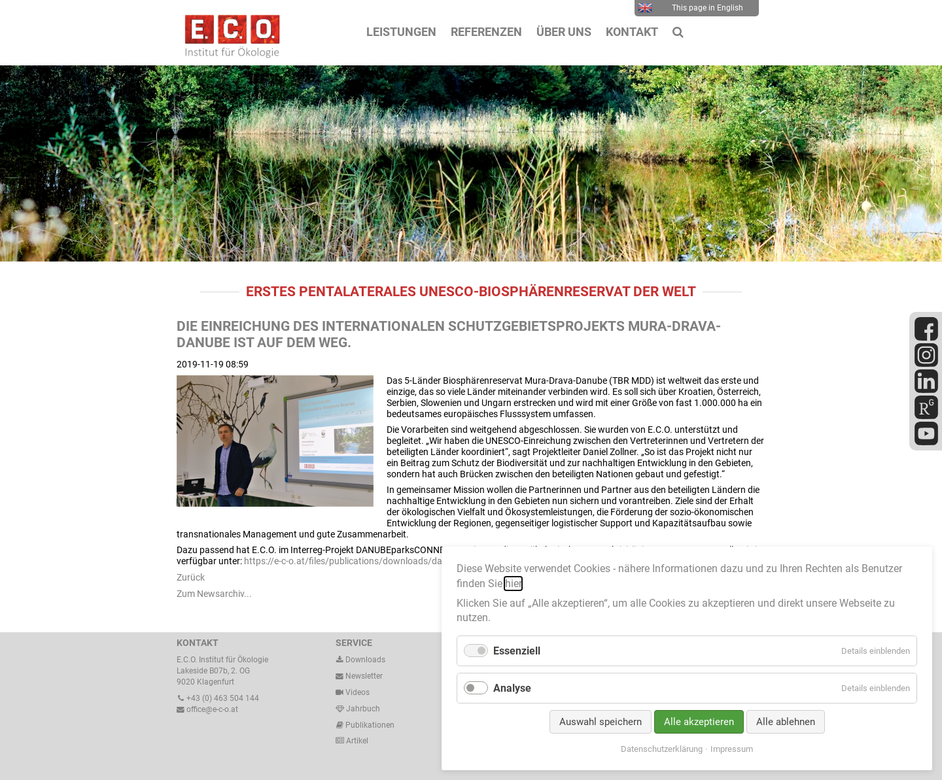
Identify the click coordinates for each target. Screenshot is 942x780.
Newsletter (359, 676)
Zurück (191, 577)
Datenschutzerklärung (662, 749)
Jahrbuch (358, 708)
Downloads (360, 659)
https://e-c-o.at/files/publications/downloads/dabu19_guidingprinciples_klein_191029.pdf (427, 561)
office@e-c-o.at (207, 709)
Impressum (731, 749)
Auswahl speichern (600, 722)
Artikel (356, 740)
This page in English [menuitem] (690, 8)
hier (513, 583)
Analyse (512, 688)
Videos (357, 692)
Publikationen (368, 725)
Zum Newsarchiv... (214, 593)
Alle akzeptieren (699, 722)
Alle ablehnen (785, 722)
